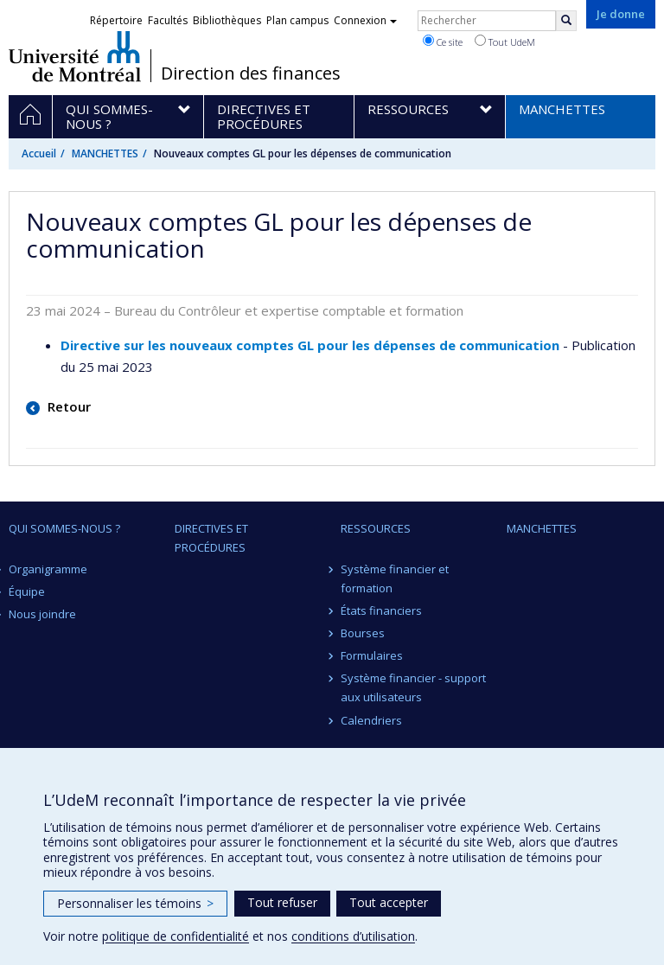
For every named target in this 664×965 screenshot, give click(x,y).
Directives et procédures (211, 538)
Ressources (376, 528)
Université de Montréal (75, 56)
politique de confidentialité (175, 936)
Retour (67, 406)
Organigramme (48, 569)
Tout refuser (282, 902)
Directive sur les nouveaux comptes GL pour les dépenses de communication (310, 345)
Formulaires (372, 655)
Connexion (365, 20)
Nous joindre (42, 614)
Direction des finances (251, 73)
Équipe (27, 591)
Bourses (363, 633)
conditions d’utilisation (353, 936)
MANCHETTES (105, 153)
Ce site (443, 41)
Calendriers (371, 720)
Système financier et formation (395, 578)
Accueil (39, 153)
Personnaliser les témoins (135, 903)
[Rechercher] (566, 20)
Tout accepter (388, 902)
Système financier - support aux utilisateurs (413, 687)
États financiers (381, 610)
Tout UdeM (505, 41)
